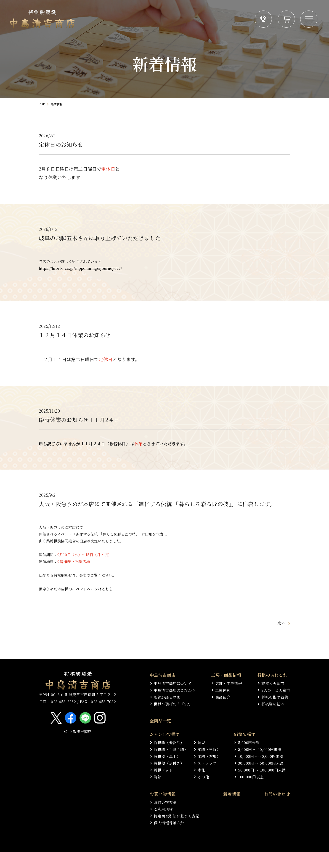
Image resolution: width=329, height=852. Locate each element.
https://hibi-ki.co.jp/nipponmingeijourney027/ (80, 269)
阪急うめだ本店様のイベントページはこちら (76, 589)
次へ (281, 642)
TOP (42, 104)
